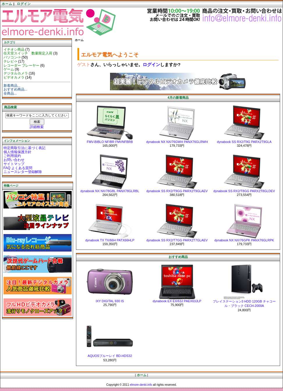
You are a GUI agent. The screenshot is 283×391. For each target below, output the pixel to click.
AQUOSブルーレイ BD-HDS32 (110, 356)
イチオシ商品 (13, 49)
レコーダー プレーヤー (21, 65)
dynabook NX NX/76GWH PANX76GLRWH (177, 142)
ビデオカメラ (13, 77)
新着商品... (11, 86)
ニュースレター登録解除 (22, 172)
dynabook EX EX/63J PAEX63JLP (177, 301)
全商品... (10, 93)
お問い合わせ (13, 160)
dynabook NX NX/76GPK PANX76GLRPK (244, 240)
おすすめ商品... (15, 89)
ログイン (24, 4)
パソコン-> (12, 57)
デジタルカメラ (15, 73)
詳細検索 (37, 127)
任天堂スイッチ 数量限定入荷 (27, 53)
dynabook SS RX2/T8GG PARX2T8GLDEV (244, 191)
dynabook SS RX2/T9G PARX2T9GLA (244, 142)
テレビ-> (10, 61)
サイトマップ (13, 164)
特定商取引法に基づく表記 (24, 148)
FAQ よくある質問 (18, 168)
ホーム (7, 4)
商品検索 (10, 107)
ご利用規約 (12, 156)
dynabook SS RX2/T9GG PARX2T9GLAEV (177, 191)
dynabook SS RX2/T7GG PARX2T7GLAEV (177, 240)
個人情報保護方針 (17, 152)
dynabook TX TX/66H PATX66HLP (110, 240)
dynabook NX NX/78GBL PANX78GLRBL (109, 191)
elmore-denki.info (141, 384)
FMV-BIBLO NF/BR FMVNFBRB (110, 142)
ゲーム (8, 69)
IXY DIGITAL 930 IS (110, 301)
